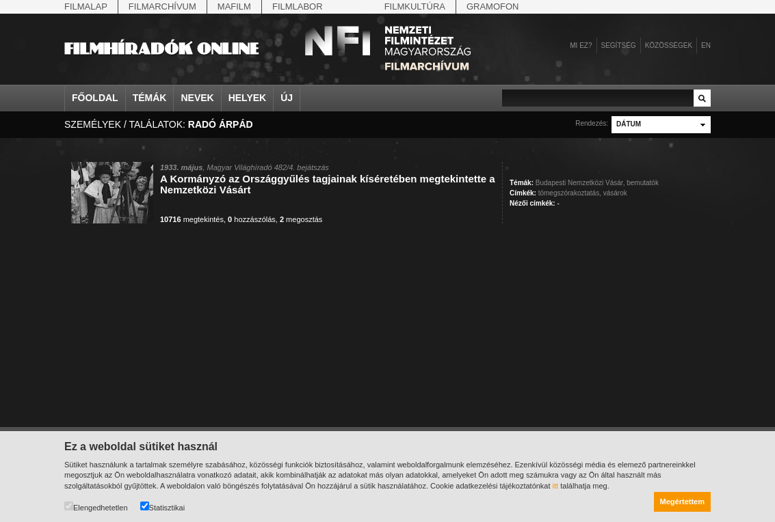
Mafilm (234, 6)
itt (556, 486)
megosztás (301, 219)
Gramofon (493, 6)
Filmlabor (297, 6)
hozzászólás (252, 219)
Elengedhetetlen (96, 507)
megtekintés (192, 219)
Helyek (247, 97)
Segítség (618, 45)
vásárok (615, 193)
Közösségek (668, 45)
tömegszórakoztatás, (569, 193)
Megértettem (682, 501)
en (706, 45)
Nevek (197, 97)
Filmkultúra (414, 6)
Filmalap (85, 6)
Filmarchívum (162, 6)
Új (286, 97)
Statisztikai (162, 507)
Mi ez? (581, 45)
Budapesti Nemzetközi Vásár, (580, 183)
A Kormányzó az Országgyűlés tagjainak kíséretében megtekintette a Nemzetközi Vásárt (327, 184)
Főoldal (95, 97)
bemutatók (643, 183)
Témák (150, 97)
